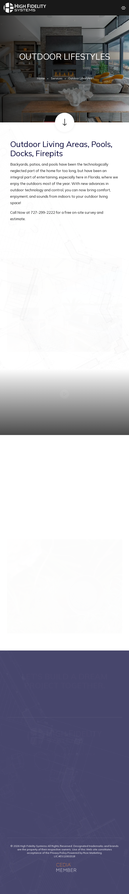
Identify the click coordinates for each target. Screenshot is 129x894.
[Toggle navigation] (123, 7)
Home (41, 78)
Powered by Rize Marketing (84, 852)
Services (56, 78)
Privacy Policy (58, 852)
